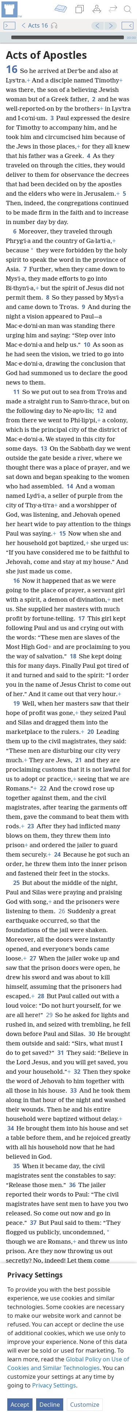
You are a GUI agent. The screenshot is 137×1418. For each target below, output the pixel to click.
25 (16, 883)
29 (49, 1015)
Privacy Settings (54, 1385)
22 (42, 788)
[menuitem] (10, 9)
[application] (68, 37)
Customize (84, 1405)
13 (43, 448)
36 (72, 1185)
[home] (10, 9)
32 (76, 1072)
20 (90, 732)
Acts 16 (34, 25)
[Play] (5, 37)
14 (69, 486)
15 (62, 533)
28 (40, 996)
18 (72, 656)
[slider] (67, 37)
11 (16, 392)
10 (86, 345)
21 (78, 760)
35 (16, 1166)
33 (73, 1090)
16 (16, 581)
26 (61, 911)
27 (32, 958)
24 (57, 854)
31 (60, 1053)
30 (91, 1034)
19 (16, 703)
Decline (49, 1405)
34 (10, 1128)
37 (33, 1223)
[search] (128, 9)
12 (99, 411)
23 (30, 826)
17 (81, 618)
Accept (20, 1405)
